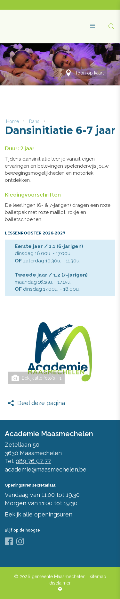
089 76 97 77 (33, 461)
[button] (90, 23)
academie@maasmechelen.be (45, 469)
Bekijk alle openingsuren (38, 514)
